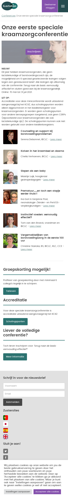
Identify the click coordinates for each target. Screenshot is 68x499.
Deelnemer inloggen (50, 6)
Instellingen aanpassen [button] (18, 492)
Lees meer (56, 139)
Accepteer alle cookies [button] (47, 492)
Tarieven (11, 291)
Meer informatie (15, 357)
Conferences (8, 16)
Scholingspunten (15, 321)
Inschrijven (34, 51)
